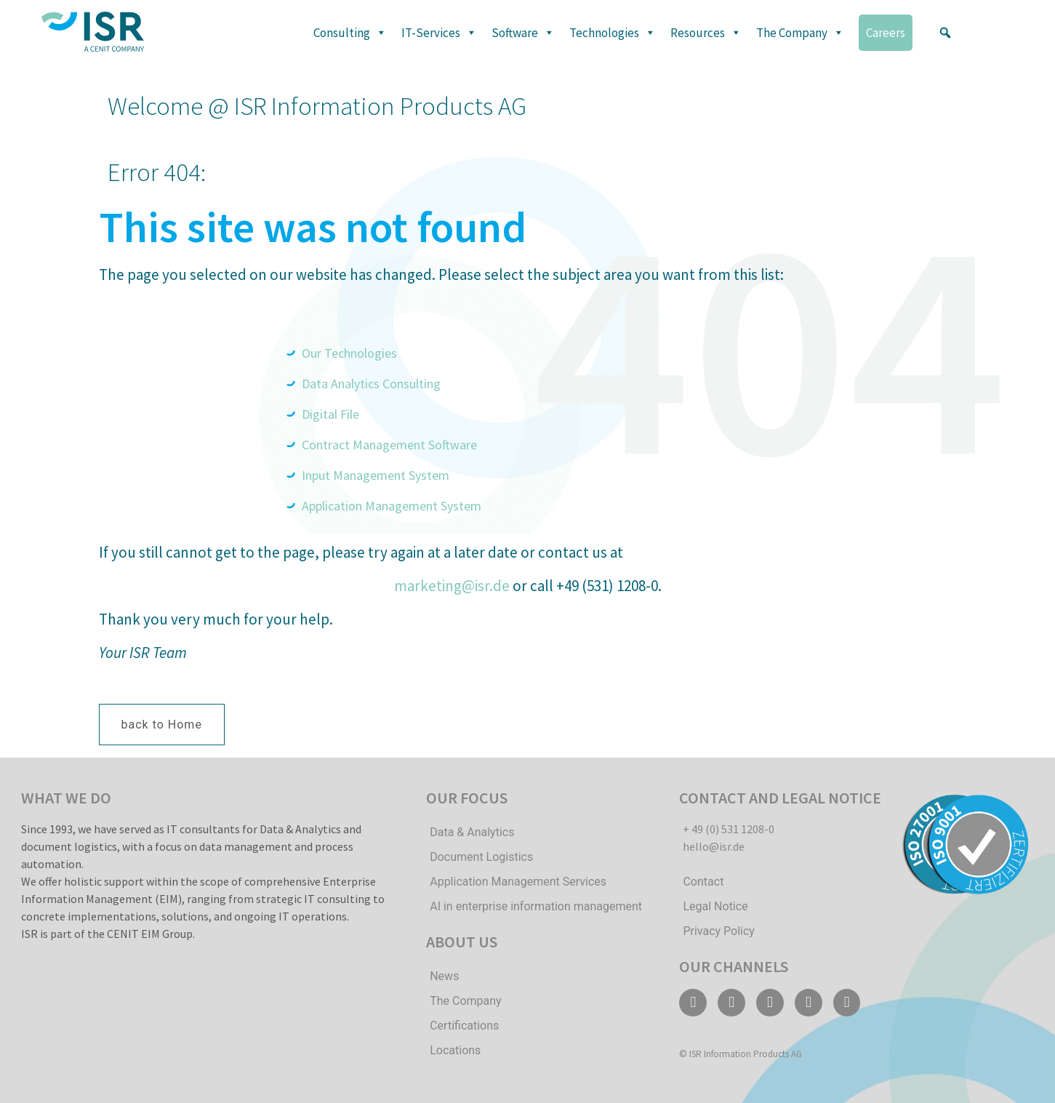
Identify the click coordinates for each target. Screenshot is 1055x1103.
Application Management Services (518, 882)
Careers (885, 33)
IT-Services (439, 33)
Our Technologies (351, 353)
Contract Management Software (389, 444)
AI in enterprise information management (536, 906)
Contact (703, 882)
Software (523, 33)
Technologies (612, 33)
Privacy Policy (719, 931)
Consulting (350, 33)
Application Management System (391, 505)
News (444, 976)
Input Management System (375, 475)
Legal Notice (715, 906)
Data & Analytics (472, 832)
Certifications (464, 1025)
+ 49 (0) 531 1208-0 (728, 829)
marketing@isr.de (452, 585)
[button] (945, 33)
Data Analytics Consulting (371, 383)
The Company (800, 33)
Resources (706, 33)
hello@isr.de (714, 846)
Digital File (330, 414)
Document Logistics (481, 857)
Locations (455, 1050)
